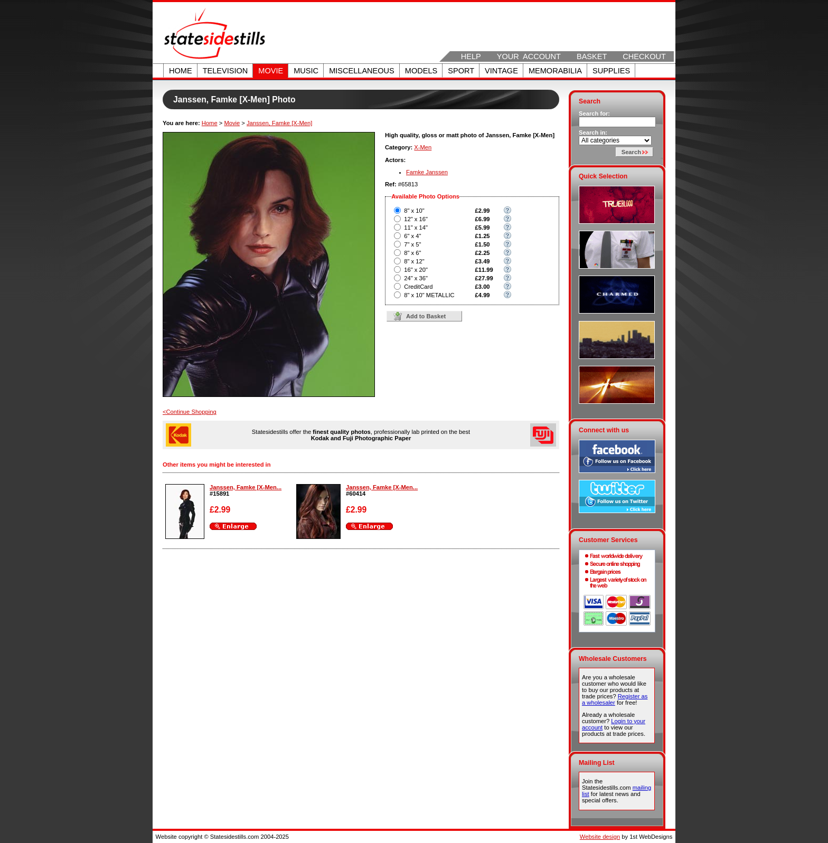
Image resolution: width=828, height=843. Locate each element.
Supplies (611, 71)
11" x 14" (416, 227)
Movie (270, 71)
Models (421, 71)
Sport (461, 71)
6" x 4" (412, 236)
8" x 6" (412, 253)
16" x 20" (416, 270)
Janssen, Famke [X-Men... (245, 487)
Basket (592, 56)
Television (225, 71)
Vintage (501, 71)
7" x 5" (412, 244)
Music (306, 71)
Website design (600, 836)
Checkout (644, 56)
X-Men (422, 147)
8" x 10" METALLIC (429, 295)
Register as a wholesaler (614, 699)
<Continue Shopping (190, 412)
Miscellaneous (361, 71)
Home (180, 71)
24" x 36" (416, 278)
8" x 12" (414, 261)
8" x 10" (414, 210)
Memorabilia (555, 71)
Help (471, 56)
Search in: (593, 132)
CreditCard (418, 286)
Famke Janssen (427, 172)
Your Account (529, 56)
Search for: (594, 113)
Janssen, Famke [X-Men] (279, 123)
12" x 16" (416, 219)
